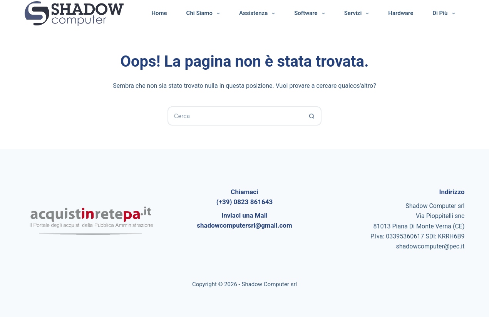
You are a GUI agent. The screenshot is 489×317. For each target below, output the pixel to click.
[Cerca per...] (234, 116)
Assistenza (258, 13)
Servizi (358, 13)
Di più (445, 13)
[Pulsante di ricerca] (312, 116)
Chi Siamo (204, 13)
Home (159, 13)
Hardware (400, 13)
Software (311, 13)
